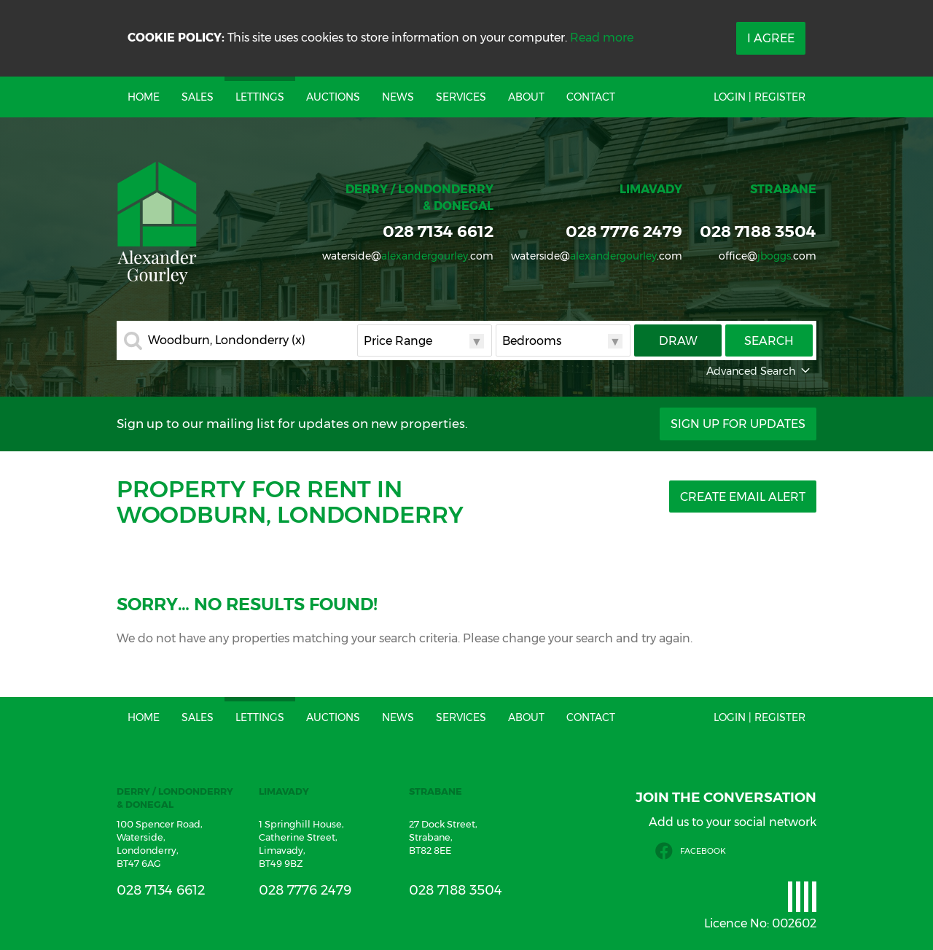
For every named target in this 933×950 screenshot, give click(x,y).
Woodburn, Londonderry (226, 340)
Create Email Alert (742, 497)
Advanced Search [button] (759, 371)
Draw (678, 341)
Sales (197, 97)
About (526, 97)
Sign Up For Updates (738, 424)
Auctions (333, 97)
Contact (590, 97)
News (398, 97)
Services (461, 97)
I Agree (771, 38)
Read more (601, 37)
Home (144, 97)
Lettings (259, 97)
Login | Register (759, 97)
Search (769, 341)
